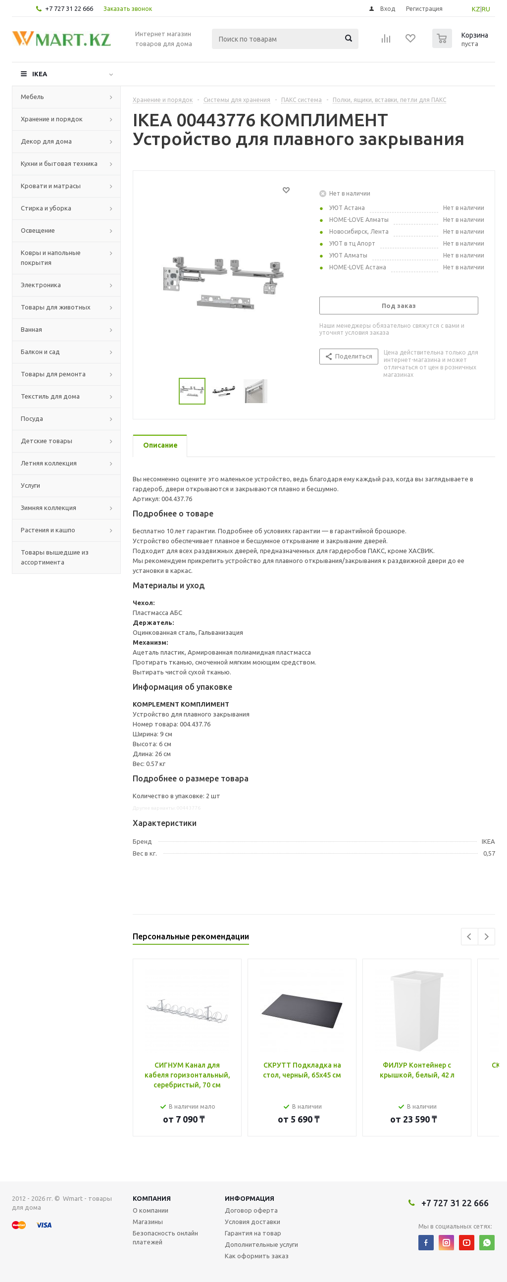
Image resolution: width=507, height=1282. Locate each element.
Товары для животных (56, 307)
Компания (152, 1198)
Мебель (32, 96)
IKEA (39, 73)
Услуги (30, 485)
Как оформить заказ (257, 1255)
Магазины (148, 1221)
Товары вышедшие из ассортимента (55, 557)
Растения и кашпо (48, 529)
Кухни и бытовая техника (59, 163)
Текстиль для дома (50, 396)
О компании (150, 1210)
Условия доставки (252, 1221)
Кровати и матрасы (51, 185)
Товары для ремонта (53, 373)
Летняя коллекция (49, 463)
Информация (249, 1198)
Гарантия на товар (253, 1233)
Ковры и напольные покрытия (51, 257)
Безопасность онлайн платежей (165, 1237)
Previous (469, 936)
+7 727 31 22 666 (69, 8)
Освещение (38, 230)
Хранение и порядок (52, 118)
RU (486, 8)
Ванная (31, 329)
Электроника (41, 284)
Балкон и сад (40, 351)
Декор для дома (46, 141)
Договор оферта (251, 1210)
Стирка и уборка (46, 208)
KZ (476, 8)
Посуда (32, 418)
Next (486, 936)
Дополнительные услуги (261, 1244)
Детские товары (46, 440)
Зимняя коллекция (48, 507)
